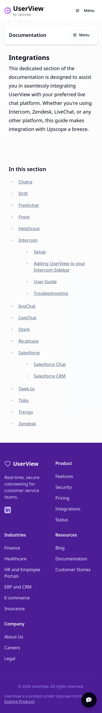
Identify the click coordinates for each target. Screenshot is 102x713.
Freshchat (28, 205)
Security (63, 487)
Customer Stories (73, 570)
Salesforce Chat (50, 364)
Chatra (25, 182)
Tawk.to (26, 389)
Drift (23, 194)
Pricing (62, 498)
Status (61, 520)
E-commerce (17, 598)
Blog (60, 548)
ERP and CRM (18, 587)
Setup (40, 252)
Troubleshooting (51, 293)
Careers (12, 648)
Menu (81, 34)
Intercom (28, 240)
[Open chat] (89, 700)
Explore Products (19, 701)
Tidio (23, 400)
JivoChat (27, 306)
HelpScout (29, 229)
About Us (13, 637)
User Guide (45, 282)
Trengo (25, 412)
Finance (12, 548)
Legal (9, 658)
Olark (24, 329)
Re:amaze (28, 341)
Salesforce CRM (50, 376)
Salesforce (29, 353)
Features (64, 476)
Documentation (71, 559)
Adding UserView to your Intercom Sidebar (59, 267)
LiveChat (27, 318)
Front (24, 217)
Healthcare (15, 559)
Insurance (14, 609)
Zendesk (27, 424)
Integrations (68, 509)
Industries (15, 535)
